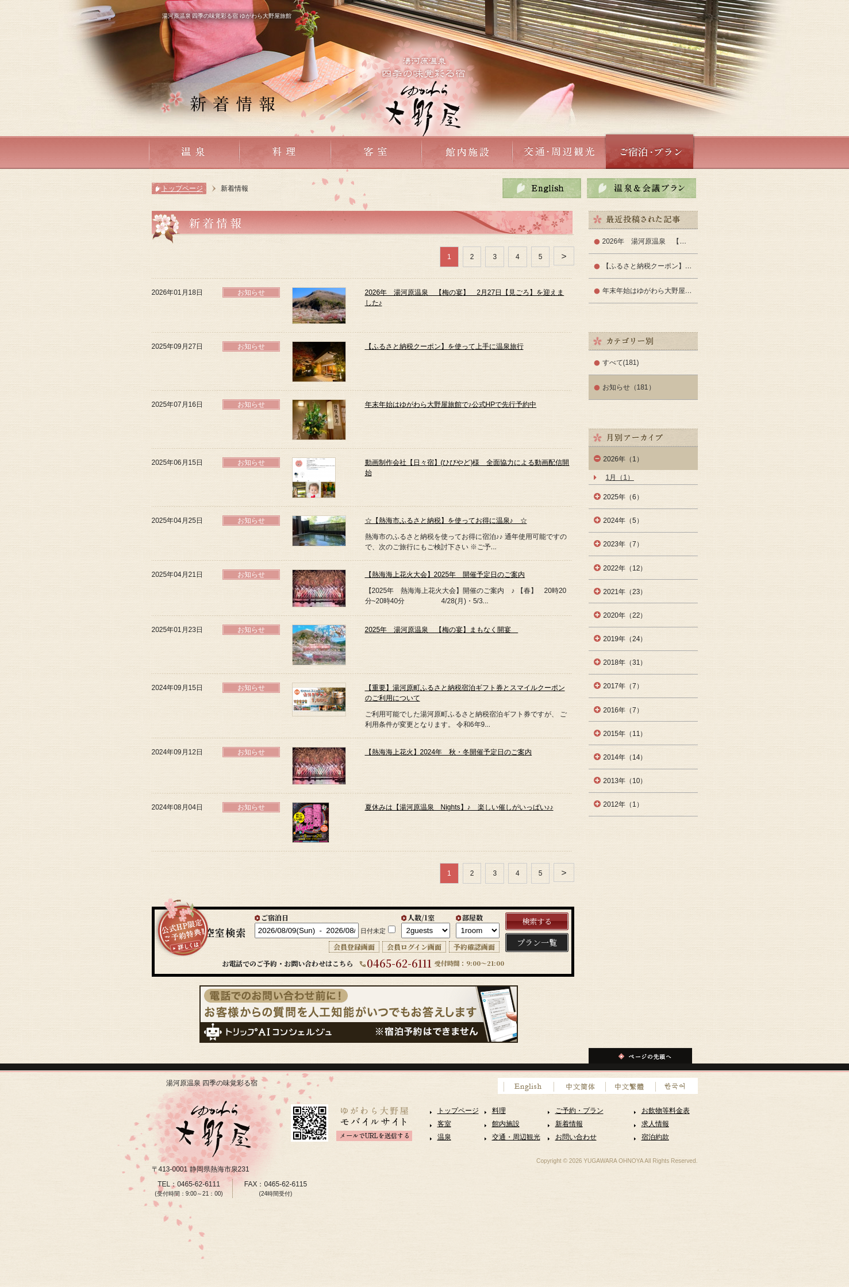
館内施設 (506, 1124)
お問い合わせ (576, 1137)
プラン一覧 (537, 942)
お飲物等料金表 (665, 1111)
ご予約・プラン (579, 1111)
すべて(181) (620, 363)
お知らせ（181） (628, 387)
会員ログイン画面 (414, 946)
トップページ (182, 188)
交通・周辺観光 (516, 1137)
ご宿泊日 (275, 917)
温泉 (444, 1137)
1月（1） (620, 477)
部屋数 (472, 917)
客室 (444, 1124)
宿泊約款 (655, 1137)
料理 (499, 1111)
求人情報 (655, 1124)
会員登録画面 (354, 946)
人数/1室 (421, 917)
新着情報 (569, 1124)
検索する (537, 921)
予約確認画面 (474, 946)
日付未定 (373, 930)
